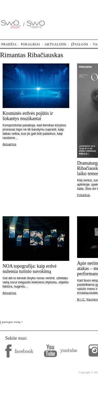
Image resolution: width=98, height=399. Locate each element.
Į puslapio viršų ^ (11, 322)
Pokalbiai (83, 195)
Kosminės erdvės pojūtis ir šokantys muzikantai (28, 116)
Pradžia (9, 44)
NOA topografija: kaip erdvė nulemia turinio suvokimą (29, 268)
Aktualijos (9, 144)
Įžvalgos (79, 44)
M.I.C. (81, 299)
